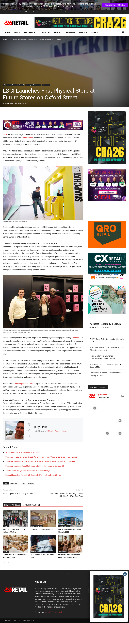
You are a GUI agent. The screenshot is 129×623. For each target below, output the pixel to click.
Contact (60, 12)
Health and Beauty (37, 526)
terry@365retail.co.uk (53, 612)
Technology (45, 32)
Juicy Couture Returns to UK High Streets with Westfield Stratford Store (66, 494)
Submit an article (38, 12)
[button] (123, 33)
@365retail (102, 395)
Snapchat (75, 338)
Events (83, 32)
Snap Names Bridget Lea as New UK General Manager (28, 470)
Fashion (14, 85)
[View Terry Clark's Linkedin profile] (29, 436)
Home (7, 32)
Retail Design (37, 85)
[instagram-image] (94, 408)
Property (70, 32)
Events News (63, 551)
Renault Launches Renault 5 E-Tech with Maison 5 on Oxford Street (33, 475)
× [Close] (125, 574)
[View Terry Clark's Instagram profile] (29, 430)
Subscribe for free (17, 12)
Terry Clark (9, 104)
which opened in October (25, 383)
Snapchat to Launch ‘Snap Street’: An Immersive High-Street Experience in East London (41, 457)
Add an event (51, 12)
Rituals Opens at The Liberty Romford (18, 493)
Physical (21, 85)
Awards (67, 12)
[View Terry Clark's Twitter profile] (29, 424)
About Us (6, 12)
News (17, 32)
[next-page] (8, 562)
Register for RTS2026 (115, 5)
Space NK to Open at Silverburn (41, 529)
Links (94, 32)
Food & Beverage (64, 526)
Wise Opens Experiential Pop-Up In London (23, 452)
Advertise (28, 12)
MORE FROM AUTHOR (31, 505)
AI (10, 39)
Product (58, 32)
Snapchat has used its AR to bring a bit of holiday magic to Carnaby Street (36, 466)
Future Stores (27, 138)
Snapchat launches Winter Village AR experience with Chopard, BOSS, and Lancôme (40, 461)
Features (29, 32)
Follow (122, 396)
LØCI (5, 134)
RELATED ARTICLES (12, 505)
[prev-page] (4, 562)
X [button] (126, 2)
